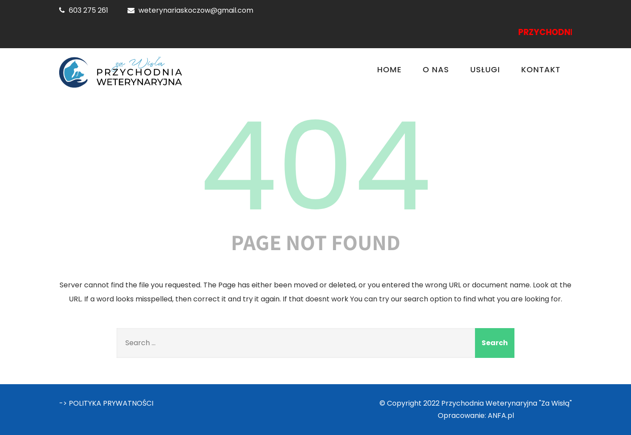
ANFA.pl (501, 415)
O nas (436, 69)
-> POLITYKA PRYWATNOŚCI (106, 403)
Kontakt (540, 69)
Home (389, 69)
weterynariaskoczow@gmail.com (195, 10)
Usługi (485, 69)
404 (315, 166)
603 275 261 (88, 10)
